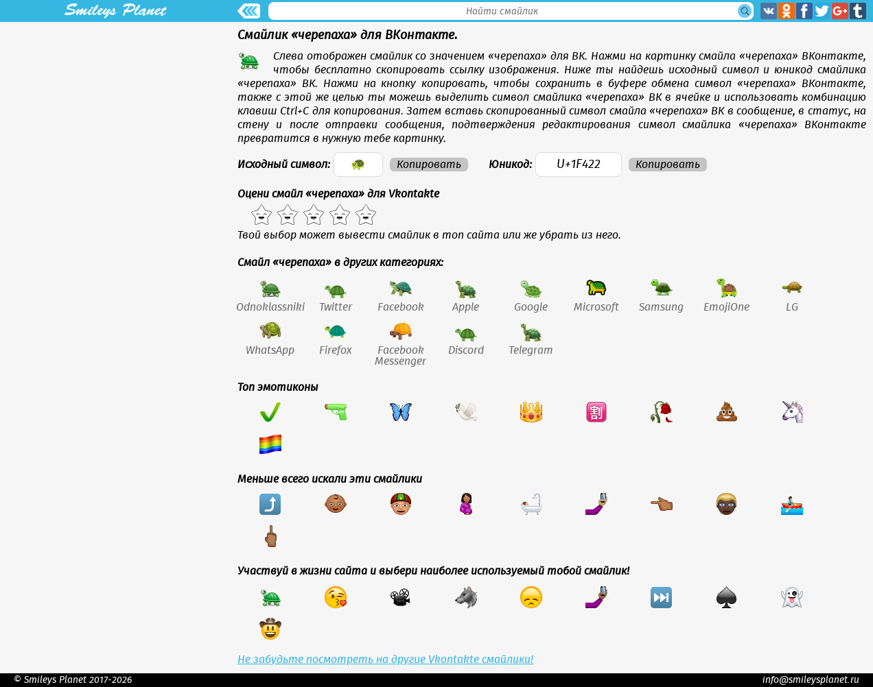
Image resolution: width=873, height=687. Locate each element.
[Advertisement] (115, 118)
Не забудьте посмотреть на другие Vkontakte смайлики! (385, 659)
